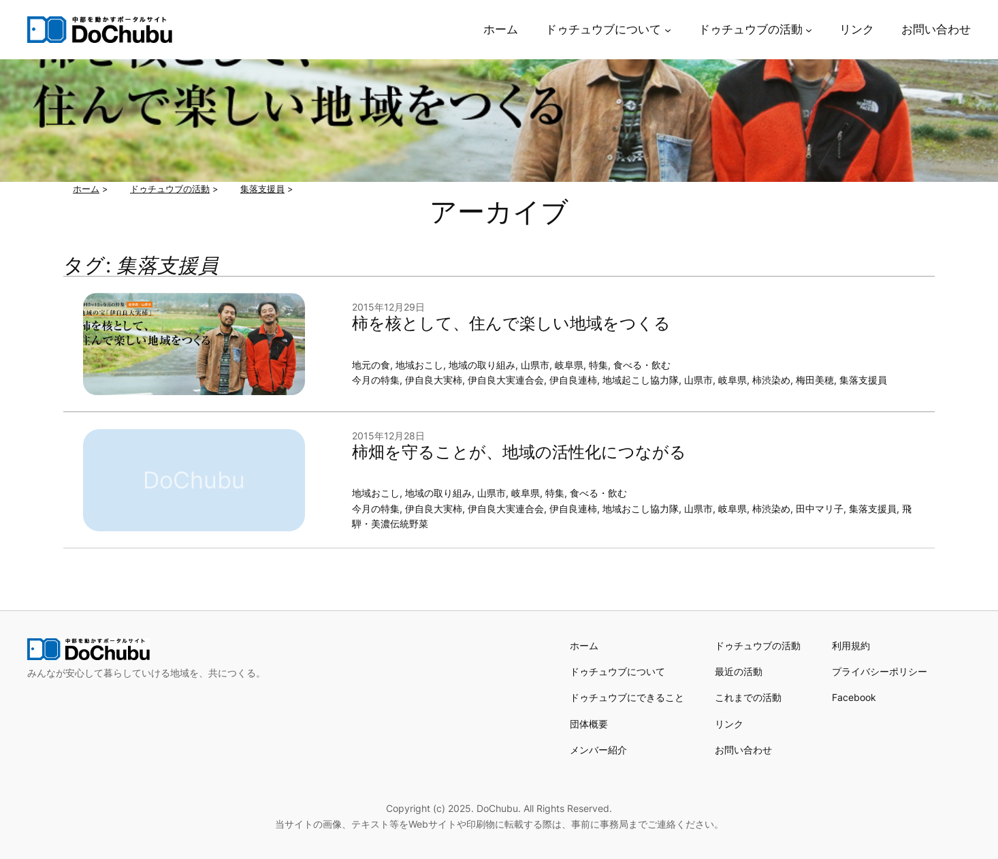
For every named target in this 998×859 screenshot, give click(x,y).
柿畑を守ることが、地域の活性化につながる (519, 452)
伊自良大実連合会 (506, 380)
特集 (598, 365)
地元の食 (371, 365)
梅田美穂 (815, 380)
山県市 (535, 365)
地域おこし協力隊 (640, 508)
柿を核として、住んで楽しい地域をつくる (511, 323)
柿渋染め (771, 380)
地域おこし (419, 365)
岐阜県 (569, 365)
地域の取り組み (482, 365)
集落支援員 (863, 380)
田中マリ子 (819, 508)
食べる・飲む (642, 365)
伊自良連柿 (573, 380)
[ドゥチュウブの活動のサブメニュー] (808, 29)
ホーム (584, 645)
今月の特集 (376, 380)
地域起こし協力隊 (640, 380)
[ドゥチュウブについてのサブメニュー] (667, 29)
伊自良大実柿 (433, 380)
